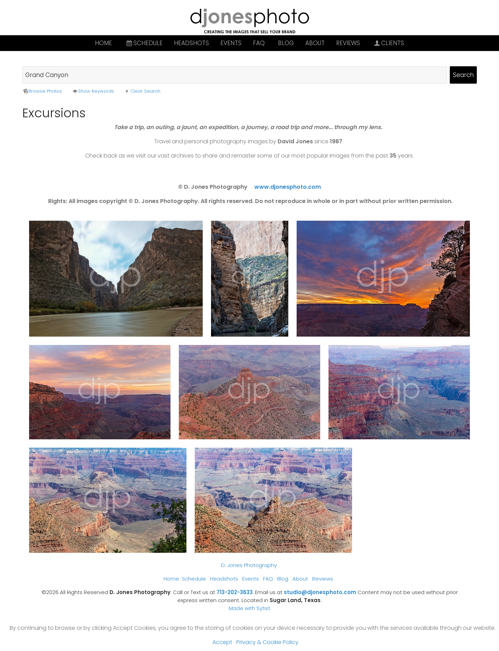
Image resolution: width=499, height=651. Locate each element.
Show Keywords (93, 91)
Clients (388, 43)
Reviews (348, 43)
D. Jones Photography (249, 565)
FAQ (259, 43)
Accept (222, 642)
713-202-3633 (235, 592)
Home (103, 43)
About (315, 43)
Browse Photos (42, 91)
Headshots (191, 43)
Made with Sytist (249, 608)
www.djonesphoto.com (287, 187)
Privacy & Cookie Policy (267, 642)
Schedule (144, 43)
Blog (286, 43)
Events (231, 43)
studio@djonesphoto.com (320, 592)
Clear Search (142, 91)
